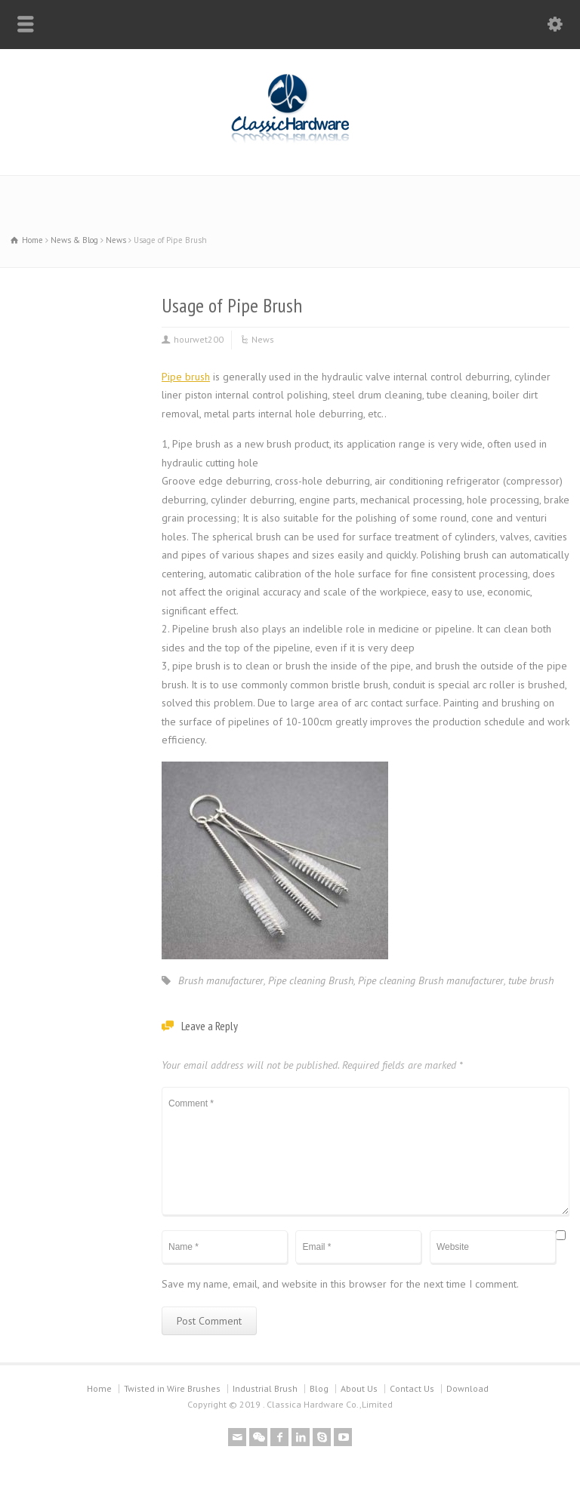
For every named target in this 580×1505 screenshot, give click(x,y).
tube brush (531, 980)
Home (99, 1388)
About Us (359, 1388)
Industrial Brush (265, 1388)
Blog (319, 1388)
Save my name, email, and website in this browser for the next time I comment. (340, 1284)
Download (467, 1388)
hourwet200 (199, 339)
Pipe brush (186, 376)
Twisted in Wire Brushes (172, 1388)
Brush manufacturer (221, 980)
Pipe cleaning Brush (310, 980)
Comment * (365, 1151)
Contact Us (412, 1388)
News (262, 339)
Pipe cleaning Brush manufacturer (431, 980)
